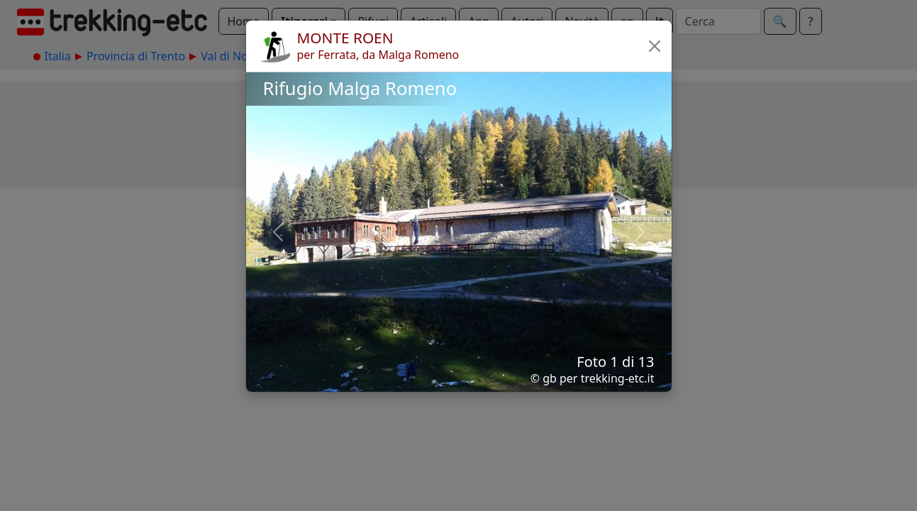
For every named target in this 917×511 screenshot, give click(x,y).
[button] (654, 46)
